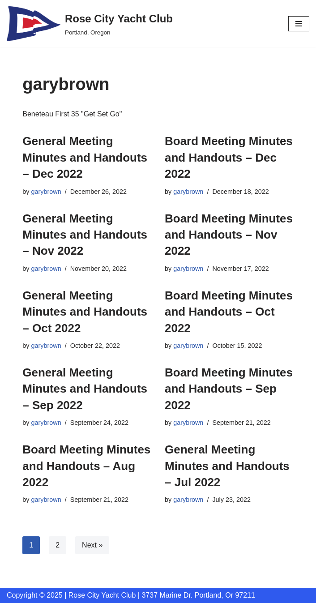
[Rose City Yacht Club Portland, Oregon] (90, 23)
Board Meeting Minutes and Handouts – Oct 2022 (229, 312)
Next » (92, 545)
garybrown (46, 191)
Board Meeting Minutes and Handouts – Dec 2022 (229, 157)
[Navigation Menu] (298, 23)
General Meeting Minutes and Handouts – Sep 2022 (84, 389)
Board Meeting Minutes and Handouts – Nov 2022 (229, 235)
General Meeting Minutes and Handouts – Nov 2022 (84, 235)
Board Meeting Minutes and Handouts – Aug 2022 (86, 466)
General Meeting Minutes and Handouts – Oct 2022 (84, 312)
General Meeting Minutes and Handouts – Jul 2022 (227, 466)
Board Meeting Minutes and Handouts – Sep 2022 (229, 389)
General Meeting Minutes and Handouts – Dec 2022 (84, 157)
